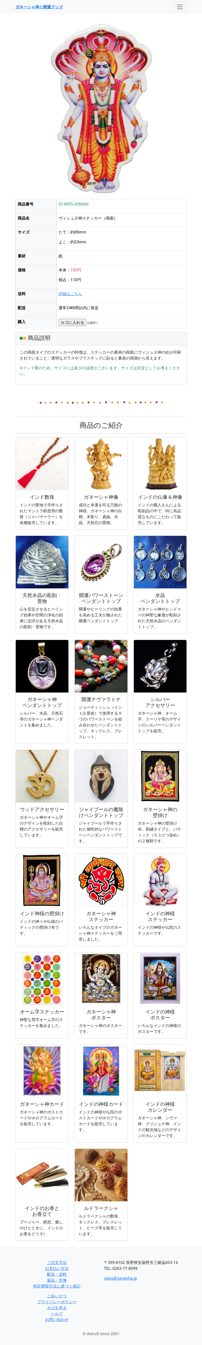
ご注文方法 (57, 1262)
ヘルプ (57, 1313)
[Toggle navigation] (180, 7)
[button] (28, 111)
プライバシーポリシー (57, 1301)
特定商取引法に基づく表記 (56, 1286)
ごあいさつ (57, 1296)
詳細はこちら (70, 293)
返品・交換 (57, 1280)
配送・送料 (57, 1274)
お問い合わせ (57, 1319)
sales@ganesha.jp (120, 1278)
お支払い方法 (57, 1268)
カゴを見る (57, 1307)
